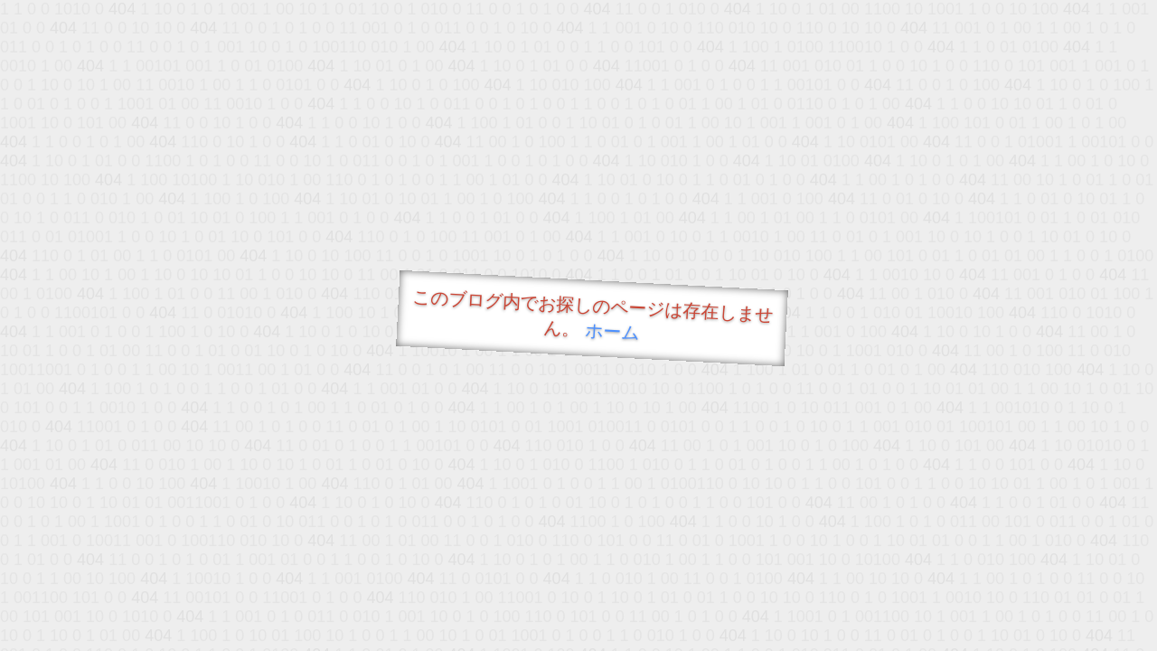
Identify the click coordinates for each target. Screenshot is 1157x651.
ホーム (612, 331)
